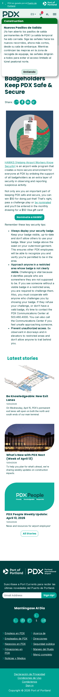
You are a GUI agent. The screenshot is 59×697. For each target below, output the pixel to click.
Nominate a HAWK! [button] (29, 217)
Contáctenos (29, 681)
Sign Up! (49, 595)
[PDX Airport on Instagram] (16, 620)
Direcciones (40, 638)
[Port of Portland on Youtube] (36, 620)
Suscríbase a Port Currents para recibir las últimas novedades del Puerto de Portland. (29, 586)
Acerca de (39, 633)
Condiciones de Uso (29, 678)
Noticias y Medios (15, 658)
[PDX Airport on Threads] (29, 620)
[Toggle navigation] (53, 14)
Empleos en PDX (15, 633)
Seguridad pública (44, 643)
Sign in (29, 685)
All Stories (29, 533)
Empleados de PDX (16, 638)
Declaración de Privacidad (29, 674)
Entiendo (29, 72)
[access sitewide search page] (47, 14)
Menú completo (42, 654)
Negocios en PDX (15, 643)
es (32, 14)
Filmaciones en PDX (13, 651)
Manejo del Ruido (43, 649)
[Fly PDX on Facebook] (23, 620)
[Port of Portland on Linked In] (43, 620)
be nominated (43, 202)
